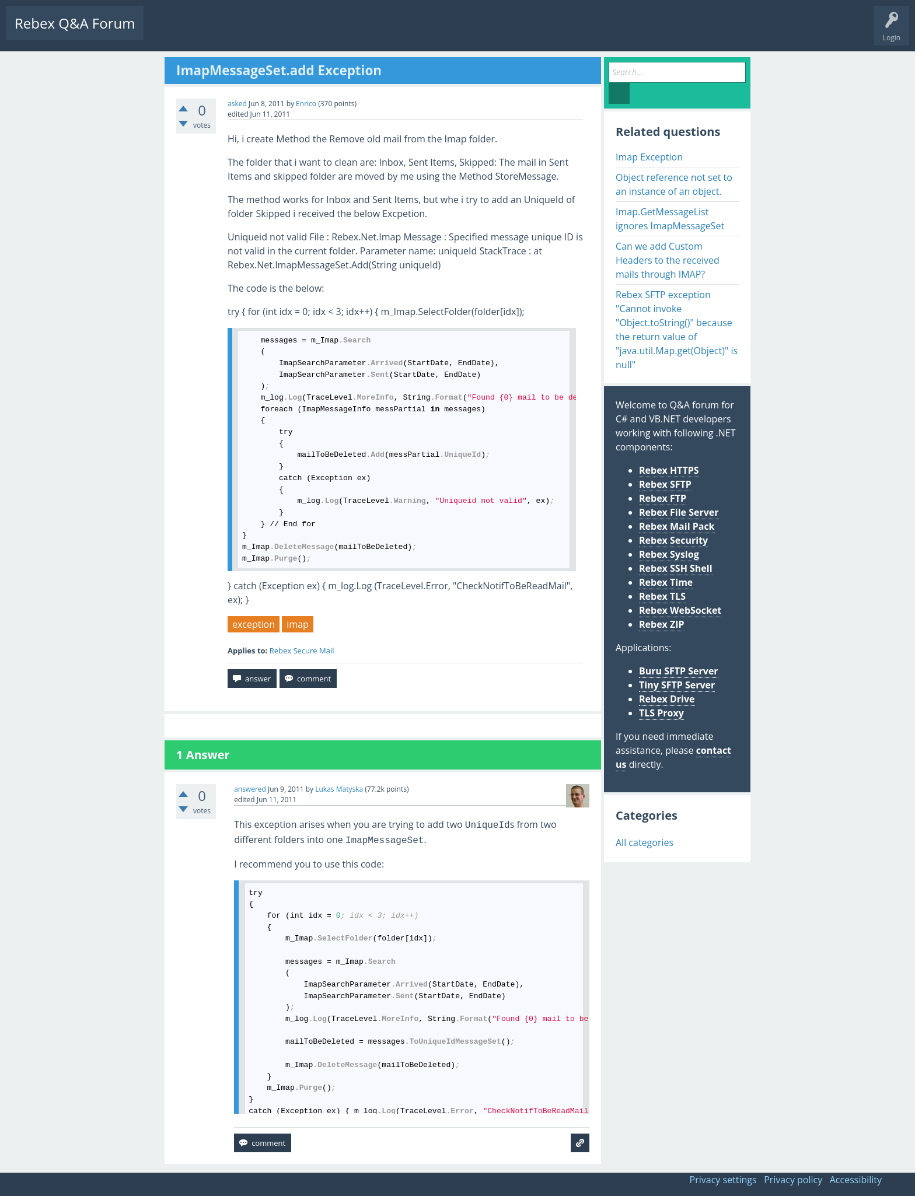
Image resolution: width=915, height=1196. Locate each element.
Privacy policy (793, 1179)
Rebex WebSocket (680, 610)
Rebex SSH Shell (676, 568)
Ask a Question (351, 32)
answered (250, 789)
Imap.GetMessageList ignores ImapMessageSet (670, 218)
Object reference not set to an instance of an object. (674, 184)
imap (298, 624)
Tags (265, 32)
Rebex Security (673, 540)
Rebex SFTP (665, 484)
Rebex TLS (662, 596)
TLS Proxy (661, 713)
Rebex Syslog (669, 554)
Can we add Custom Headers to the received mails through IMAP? (668, 260)
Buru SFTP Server (678, 671)
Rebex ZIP (661, 624)
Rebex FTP (662, 498)
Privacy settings (723, 1179)
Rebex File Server (679, 512)
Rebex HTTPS (669, 470)
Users (301, 32)
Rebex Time (666, 582)
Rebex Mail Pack (677, 526)
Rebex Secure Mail (302, 650)
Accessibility (856, 1179)
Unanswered (219, 32)
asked (237, 104)
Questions (169, 32)
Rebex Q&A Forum (75, 23)
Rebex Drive (667, 699)
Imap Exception (649, 157)
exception (253, 624)
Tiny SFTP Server (677, 685)
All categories (644, 842)
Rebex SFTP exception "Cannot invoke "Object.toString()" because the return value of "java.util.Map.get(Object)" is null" (677, 329)
